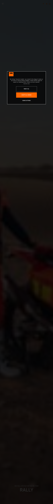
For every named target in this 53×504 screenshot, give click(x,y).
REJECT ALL (26, 89)
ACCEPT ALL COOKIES (26, 95)
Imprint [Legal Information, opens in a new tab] (29, 83)
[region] (26, 87)
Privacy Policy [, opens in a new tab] (25, 83)
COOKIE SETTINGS (26, 101)
